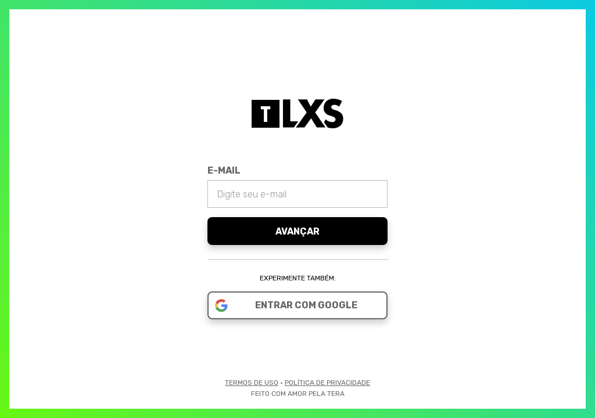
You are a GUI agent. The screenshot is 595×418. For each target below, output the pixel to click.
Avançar (297, 231)
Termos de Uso (251, 383)
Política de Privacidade (327, 383)
